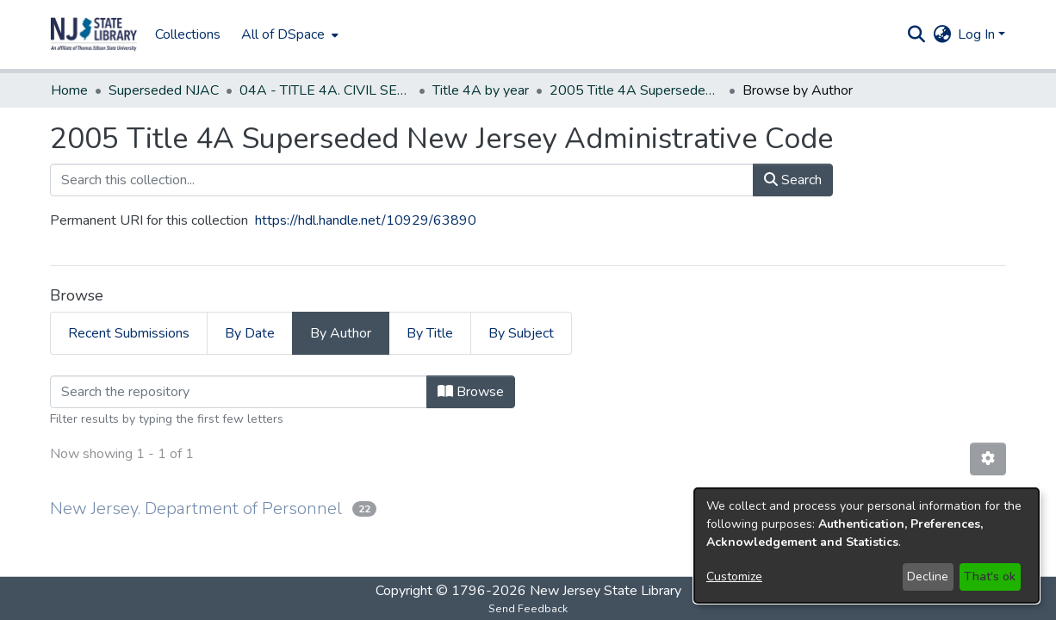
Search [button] (793, 179)
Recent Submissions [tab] (128, 333)
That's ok (990, 576)
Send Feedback (528, 609)
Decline (927, 576)
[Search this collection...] (402, 180)
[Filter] (238, 391)
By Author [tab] (340, 333)
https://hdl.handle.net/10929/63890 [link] (365, 220)
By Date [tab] (250, 333)
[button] (94, 34)
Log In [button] (978, 34)
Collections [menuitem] (188, 34)
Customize (734, 576)
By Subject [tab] (521, 333)
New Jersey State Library (605, 590)
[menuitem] (288, 34)
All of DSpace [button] (283, 34)
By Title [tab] (430, 333)
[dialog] (866, 545)
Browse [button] (471, 391)
